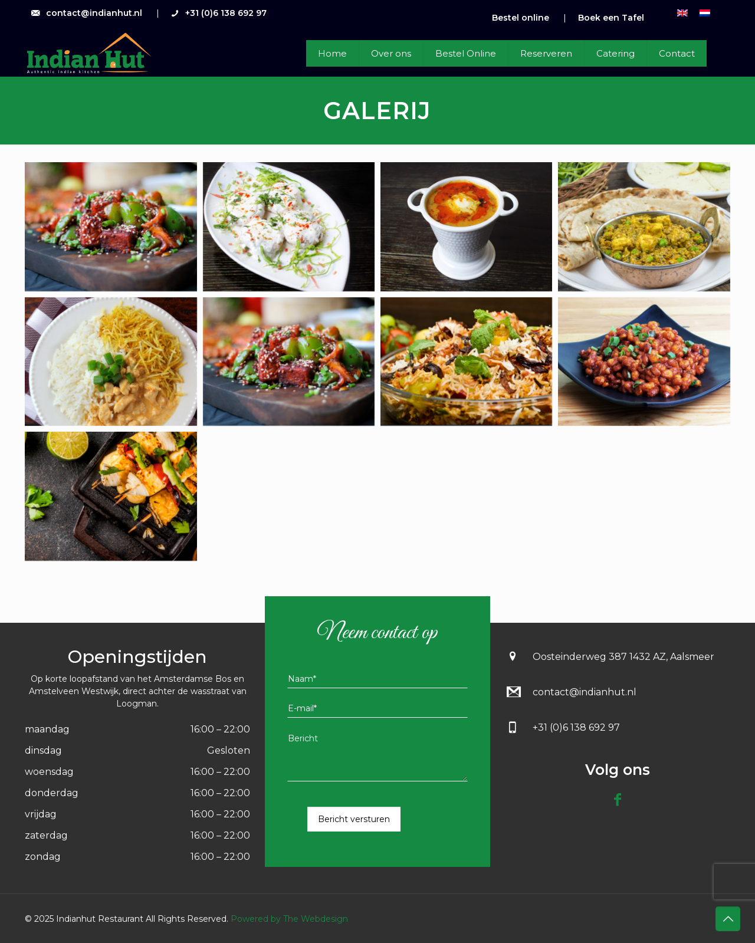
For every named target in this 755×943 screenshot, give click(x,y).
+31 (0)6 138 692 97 (226, 13)
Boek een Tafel (611, 17)
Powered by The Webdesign (288, 919)
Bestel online (520, 17)
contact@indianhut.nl (94, 13)
